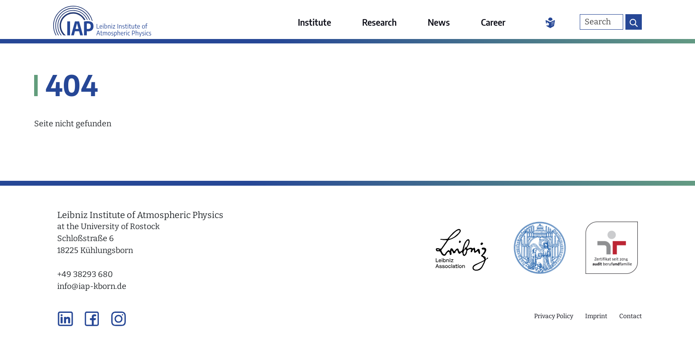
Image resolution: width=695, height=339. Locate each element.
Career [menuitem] (493, 21)
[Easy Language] (550, 22)
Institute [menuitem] (314, 21)
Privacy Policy (553, 316)
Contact (630, 316)
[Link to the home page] (102, 19)
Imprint (596, 316)
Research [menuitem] (379, 21)
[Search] (601, 22)
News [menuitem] (439, 21)
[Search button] (633, 22)
